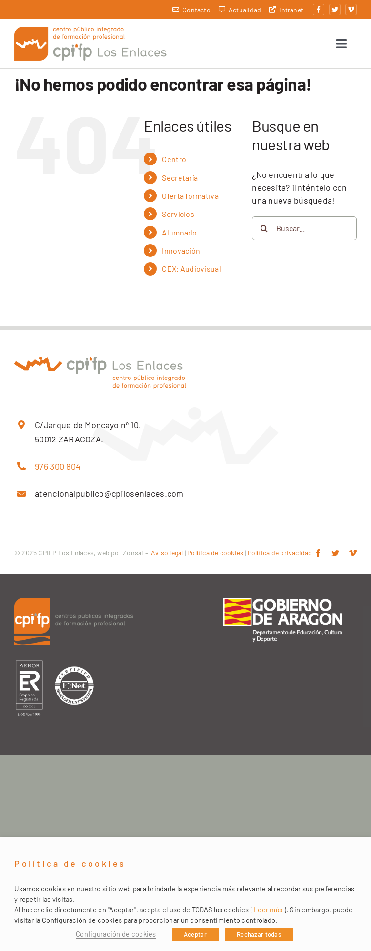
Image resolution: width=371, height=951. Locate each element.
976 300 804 (57, 469)
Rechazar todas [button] (259, 934)
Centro (174, 161)
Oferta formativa (190, 198)
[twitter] (335, 9)
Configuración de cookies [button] (116, 934)
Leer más (268, 909)
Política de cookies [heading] (70, 864)
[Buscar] (264, 231)
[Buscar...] (304, 231)
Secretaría (180, 180)
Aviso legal (167, 556)
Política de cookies (215, 556)
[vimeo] (351, 9)
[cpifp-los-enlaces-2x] (90, 32)
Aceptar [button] (195, 934)
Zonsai (133, 556)
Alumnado (179, 235)
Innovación (181, 253)
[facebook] (318, 9)
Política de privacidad (280, 556)
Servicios (178, 216)
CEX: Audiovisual (191, 271)
